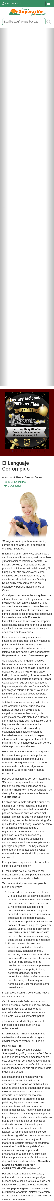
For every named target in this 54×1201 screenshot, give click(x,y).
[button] (9, 451)
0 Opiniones (12, 485)
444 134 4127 (11, 3)
